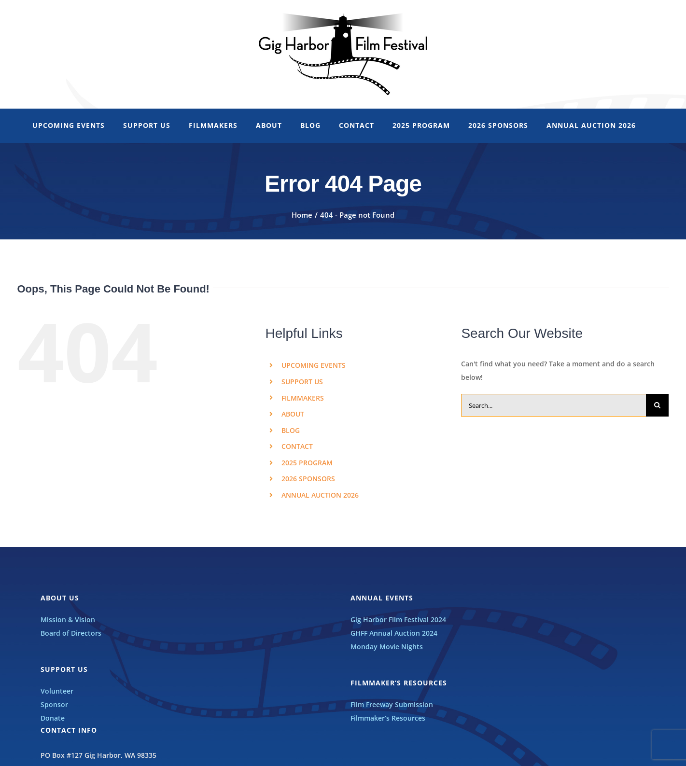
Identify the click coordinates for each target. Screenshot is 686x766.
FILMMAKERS (302, 398)
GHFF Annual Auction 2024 (393, 633)
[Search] (657, 405)
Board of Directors (71, 633)
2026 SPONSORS (308, 478)
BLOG (290, 430)
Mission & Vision (68, 619)
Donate (53, 718)
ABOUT (292, 413)
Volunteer (57, 691)
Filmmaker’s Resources (387, 718)
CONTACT (297, 446)
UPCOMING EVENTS (313, 365)
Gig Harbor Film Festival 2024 (398, 619)
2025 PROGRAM (307, 462)
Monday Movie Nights (386, 646)
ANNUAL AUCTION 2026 (320, 495)
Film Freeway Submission (391, 704)
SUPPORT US (302, 381)
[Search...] (553, 405)
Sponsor (54, 704)
